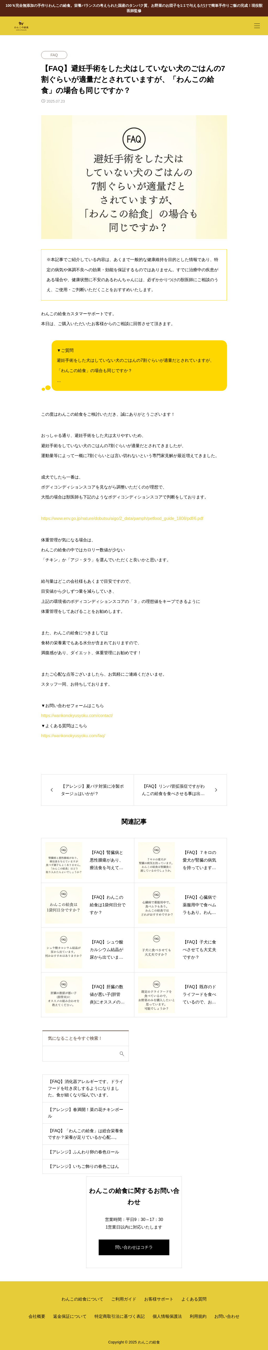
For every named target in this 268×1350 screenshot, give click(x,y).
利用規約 (198, 1316)
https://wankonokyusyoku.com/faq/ (73, 736)
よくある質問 (193, 1299)
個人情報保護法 (167, 1316)
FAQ (54, 55)
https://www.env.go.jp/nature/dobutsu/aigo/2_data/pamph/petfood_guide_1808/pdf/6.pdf (122, 518)
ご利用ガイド (123, 1299)
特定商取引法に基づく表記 (119, 1316)
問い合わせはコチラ (134, 1247)
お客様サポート (159, 1299)
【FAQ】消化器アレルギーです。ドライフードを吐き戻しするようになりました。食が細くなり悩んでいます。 (85, 1088)
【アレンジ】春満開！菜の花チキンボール (85, 1113)
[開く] (257, 25)
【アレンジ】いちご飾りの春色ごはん (83, 1166)
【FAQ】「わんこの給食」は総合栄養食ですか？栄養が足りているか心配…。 (85, 1134)
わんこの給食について (82, 1299)
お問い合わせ (226, 1316)
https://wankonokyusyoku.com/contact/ (77, 715)
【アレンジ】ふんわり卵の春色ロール (83, 1152)
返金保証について (70, 1316)
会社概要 (37, 1316)
